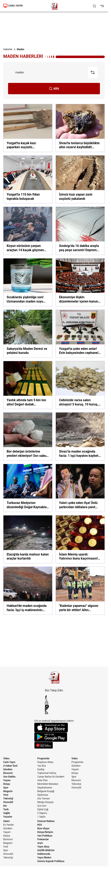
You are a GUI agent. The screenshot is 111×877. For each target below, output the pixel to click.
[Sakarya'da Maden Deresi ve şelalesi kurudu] (27, 334)
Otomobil (8, 802)
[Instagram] (54, 703)
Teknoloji (8, 798)
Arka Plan (42, 780)
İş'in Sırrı (41, 805)
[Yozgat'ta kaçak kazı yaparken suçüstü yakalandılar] (27, 128)
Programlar (43, 758)
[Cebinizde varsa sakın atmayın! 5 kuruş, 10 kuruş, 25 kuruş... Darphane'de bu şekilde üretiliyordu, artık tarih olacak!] (80, 385)
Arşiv (40, 843)
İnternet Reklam (46, 821)
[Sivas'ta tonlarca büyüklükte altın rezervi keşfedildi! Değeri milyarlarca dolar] (80, 128)
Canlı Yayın (9, 762)
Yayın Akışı (43, 846)
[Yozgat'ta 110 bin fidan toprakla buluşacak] (27, 179)
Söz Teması (43, 798)
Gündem (7, 769)
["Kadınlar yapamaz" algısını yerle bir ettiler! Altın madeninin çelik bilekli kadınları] (80, 591)
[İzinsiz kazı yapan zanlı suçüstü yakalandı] (80, 179)
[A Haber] (54, 6)
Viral (5, 794)
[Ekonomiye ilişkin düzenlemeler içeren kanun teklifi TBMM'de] (80, 282)
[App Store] (54, 727)
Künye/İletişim (45, 832)
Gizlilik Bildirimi (45, 850)
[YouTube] (54, 706)
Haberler (7, 49)
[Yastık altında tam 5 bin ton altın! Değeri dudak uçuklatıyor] (27, 385)
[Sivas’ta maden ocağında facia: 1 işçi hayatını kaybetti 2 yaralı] (80, 436)
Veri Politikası (44, 835)
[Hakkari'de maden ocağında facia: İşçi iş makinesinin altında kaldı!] (27, 591)
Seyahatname (44, 787)
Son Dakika (9, 776)
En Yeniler (8, 824)
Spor (5, 787)
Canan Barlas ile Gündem (50, 776)
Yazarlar (7, 816)
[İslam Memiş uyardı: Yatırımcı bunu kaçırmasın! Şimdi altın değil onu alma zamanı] (80, 539)
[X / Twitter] (54, 700)
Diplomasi (42, 794)
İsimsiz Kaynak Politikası (50, 861)
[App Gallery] (54, 745)
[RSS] (54, 712)
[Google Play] (54, 737)
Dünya (6, 784)
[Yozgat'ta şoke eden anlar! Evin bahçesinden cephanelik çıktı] (80, 334)
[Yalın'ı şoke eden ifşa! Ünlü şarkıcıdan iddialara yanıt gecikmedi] (80, 488)
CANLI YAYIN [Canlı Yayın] (13, 5)
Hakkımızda (43, 854)
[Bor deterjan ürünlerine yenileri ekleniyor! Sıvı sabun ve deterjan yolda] (27, 436)
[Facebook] (54, 697)
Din (5, 805)
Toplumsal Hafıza (46, 773)
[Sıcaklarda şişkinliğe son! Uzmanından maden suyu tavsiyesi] (27, 282)
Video (6, 758)
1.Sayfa (41, 816)
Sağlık (6, 813)
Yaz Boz (41, 765)
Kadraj (40, 769)
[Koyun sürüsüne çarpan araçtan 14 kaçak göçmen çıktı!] (27, 231)
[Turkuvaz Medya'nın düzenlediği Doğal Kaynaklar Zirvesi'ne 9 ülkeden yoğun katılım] (27, 488)
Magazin (7, 791)
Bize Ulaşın (43, 828)
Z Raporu (42, 813)
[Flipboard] (54, 709)
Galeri (6, 821)
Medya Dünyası (45, 802)
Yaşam (6, 780)
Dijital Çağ (42, 809)
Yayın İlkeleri (44, 857)
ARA (54, 88)
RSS (39, 824)
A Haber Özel (10, 765)
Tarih (6, 809)
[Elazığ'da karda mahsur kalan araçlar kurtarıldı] (27, 539)
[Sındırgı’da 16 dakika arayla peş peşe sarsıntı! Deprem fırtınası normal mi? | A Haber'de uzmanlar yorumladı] (80, 231)
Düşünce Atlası (45, 762)
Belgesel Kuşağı (45, 791)
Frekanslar (43, 839)
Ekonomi (8, 773)
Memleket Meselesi (47, 784)
